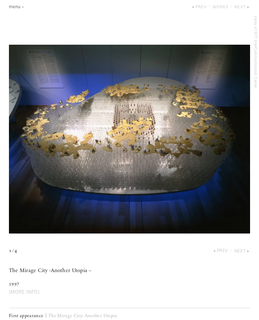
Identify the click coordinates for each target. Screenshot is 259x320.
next (240, 7)
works (220, 7)
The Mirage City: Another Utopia (82, 316)
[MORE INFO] (24, 292)
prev (201, 7)
